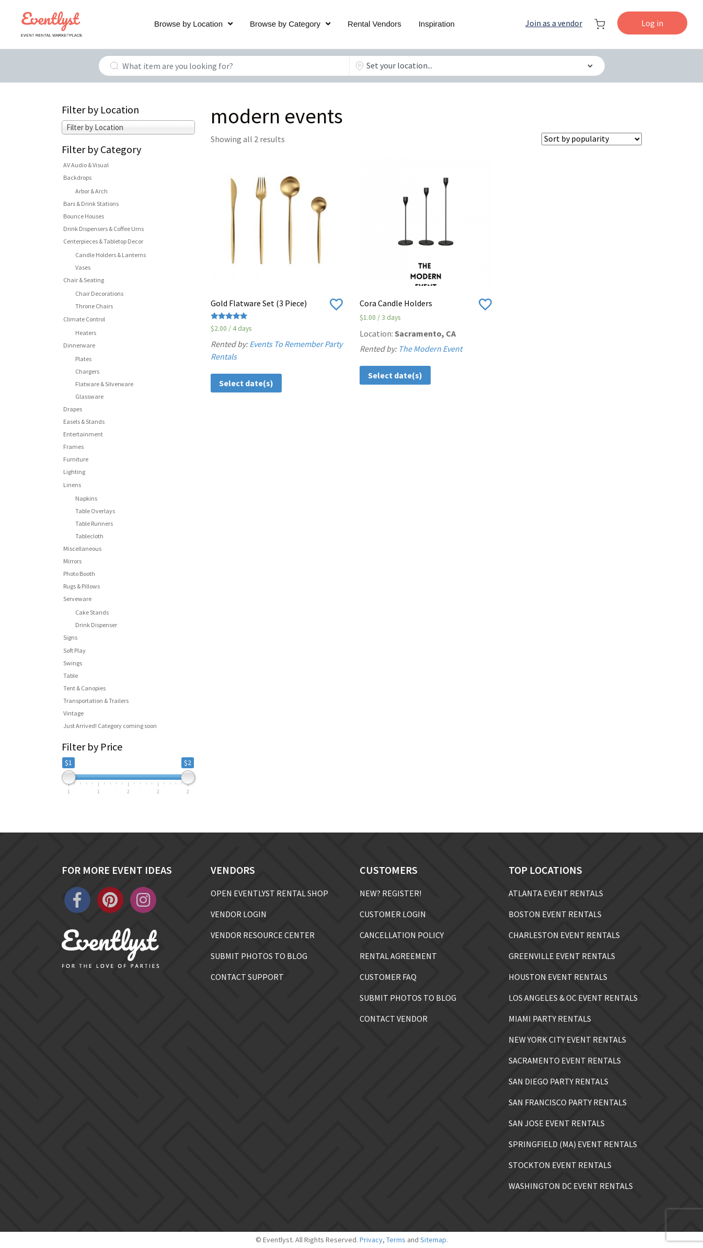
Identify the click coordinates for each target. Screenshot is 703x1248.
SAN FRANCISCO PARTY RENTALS (568, 1102)
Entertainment (83, 434)
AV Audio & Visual (86, 165)
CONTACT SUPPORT (247, 977)
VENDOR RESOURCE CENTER (263, 935)
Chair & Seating (83, 280)
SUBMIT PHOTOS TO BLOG (259, 956)
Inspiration (437, 23)
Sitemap (433, 1239)
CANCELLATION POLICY (402, 935)
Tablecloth (89, 536)
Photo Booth (79, 573)
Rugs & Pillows (81, 586)
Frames (73, 446)
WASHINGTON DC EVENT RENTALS (571, 1186)
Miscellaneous (82, 548)
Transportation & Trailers (96, 700)
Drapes (72, 409)
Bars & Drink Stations (91, 203)
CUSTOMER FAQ (388, 977)
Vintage (73, 713)
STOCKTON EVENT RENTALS (560, 1165)
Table (70, 675)
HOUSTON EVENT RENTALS (558, 977)
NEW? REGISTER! (390, 893)
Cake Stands (92, 612)
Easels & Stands (84, 421)
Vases (82, 267)
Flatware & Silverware (104, 384)
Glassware (89, 396)
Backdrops (77, 177)
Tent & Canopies (84, 688)
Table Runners (94, 523)
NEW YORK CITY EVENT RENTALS (567, 1039)
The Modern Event (430, 348)
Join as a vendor (553, 23)
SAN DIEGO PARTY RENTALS (558, 1081)
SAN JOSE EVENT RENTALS (557, 1123)
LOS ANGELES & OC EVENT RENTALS (573, 997)
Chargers (87, 371)
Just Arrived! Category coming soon (110, 726)
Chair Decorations (99, 293)
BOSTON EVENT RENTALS (555, 914)
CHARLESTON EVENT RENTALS (564, 935)
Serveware (77, 599)
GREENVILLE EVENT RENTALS (562, 956)
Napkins (86, 498)
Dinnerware (79, 345)
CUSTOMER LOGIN (393, 914)
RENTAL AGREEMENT (398, 956)
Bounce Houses (83, 216)
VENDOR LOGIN (239, 914)
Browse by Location (188, 23)
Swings (72, 663)
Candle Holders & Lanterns (110, 255)
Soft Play (74, 650)
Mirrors (72, 561)
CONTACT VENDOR (394, 1018)
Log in (652, 23)
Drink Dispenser (96, 625)
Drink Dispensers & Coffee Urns (103, 229)
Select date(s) (246, 383)
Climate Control (84, 319)
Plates (83, 359)
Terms (396, 1239)
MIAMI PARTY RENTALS (550, 1018)
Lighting (74, 472)
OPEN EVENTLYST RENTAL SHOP (269, 893)
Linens (72, 485)
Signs (70, 637)
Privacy (371, 1239)
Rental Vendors (374, 23)
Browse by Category (285, 23)
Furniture (75, 459)
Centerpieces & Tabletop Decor (103, 241)
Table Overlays (95, 511)
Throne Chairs (94, 306)
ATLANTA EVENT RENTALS (556, 893)
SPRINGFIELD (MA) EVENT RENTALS (573, 1144)
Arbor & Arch (91, 191)
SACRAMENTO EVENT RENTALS (565, 1060)
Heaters (85, 333)
